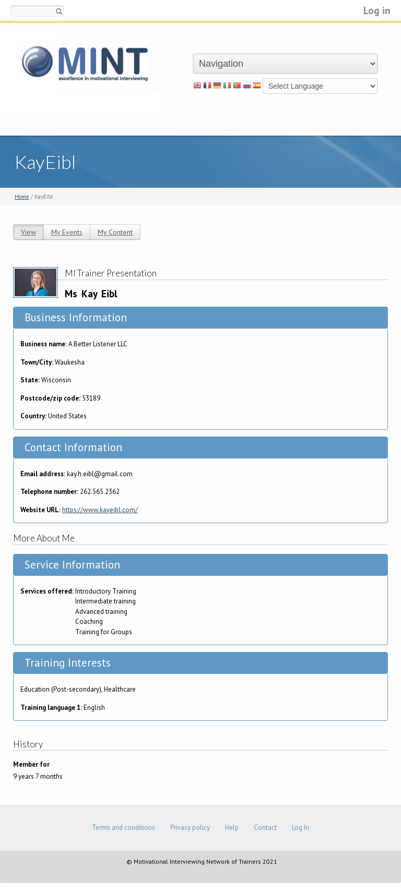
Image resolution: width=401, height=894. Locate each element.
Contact (265, 827)
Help (232, 827)
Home (22, 196)
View (28, 232)
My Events (66, 232)
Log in (377, 10)
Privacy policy (190, 827)
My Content (115, 232)
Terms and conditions (123, 827)
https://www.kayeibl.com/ (100, 509)
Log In (300, 827)
